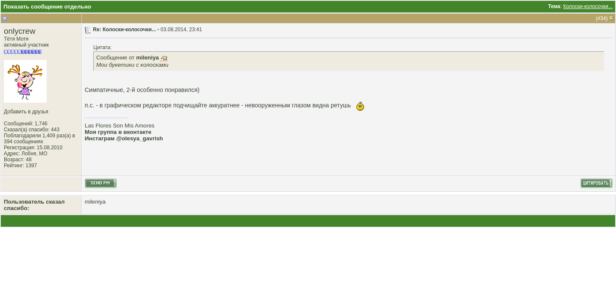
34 (603, 18)
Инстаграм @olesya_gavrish (124, 138)
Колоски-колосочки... (588, 6)
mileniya (95, 201)
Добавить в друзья (26, 112)
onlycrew (20, 31)
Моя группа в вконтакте (118, 132)
